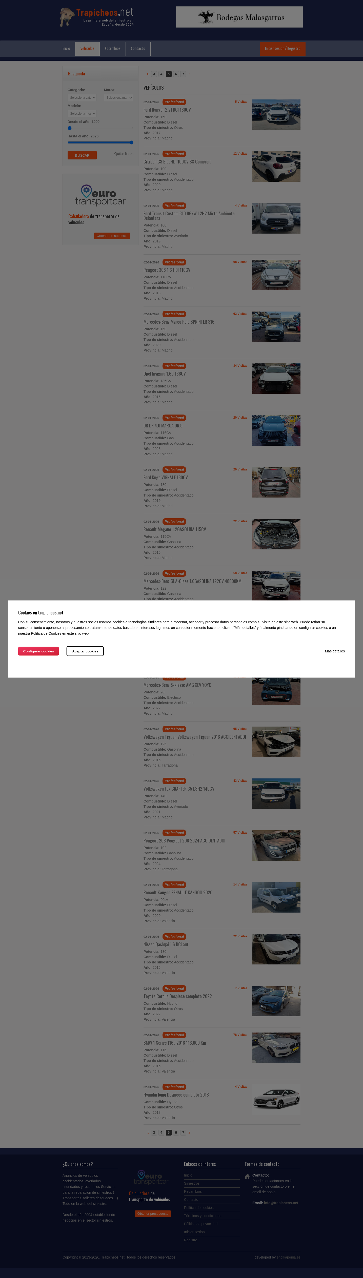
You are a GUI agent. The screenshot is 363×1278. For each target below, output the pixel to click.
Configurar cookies (38, 651)
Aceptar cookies (85, 651)
